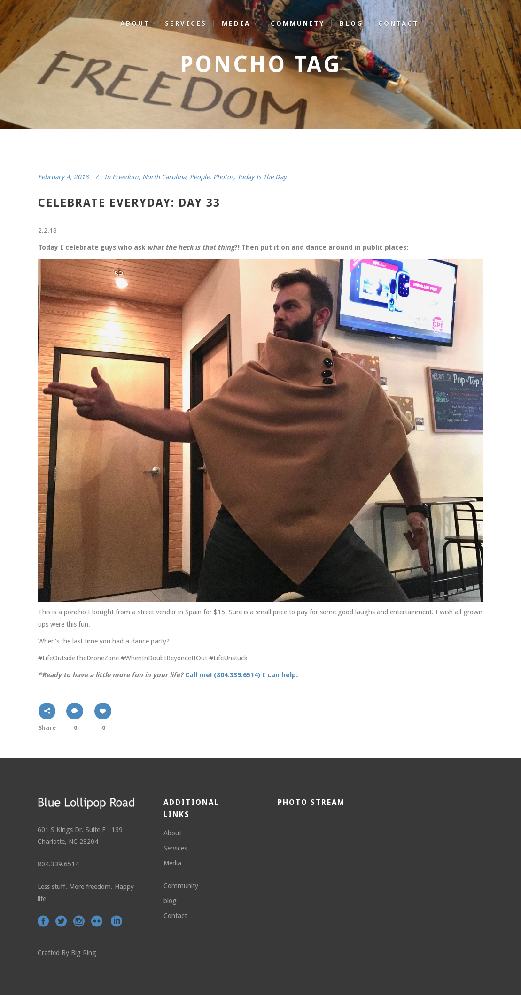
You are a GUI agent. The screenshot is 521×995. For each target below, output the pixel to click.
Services (175, 848)
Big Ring (83, 953)
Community (180, 885)
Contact (175, 915)
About (172, 833)
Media (172, 863)
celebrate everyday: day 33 (129, 202)
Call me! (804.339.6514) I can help (240, 675)
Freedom (125, 177)
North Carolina (164, 177)
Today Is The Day (262, 177)
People (200, 177)
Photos (223, 177)
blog (170, 900)
